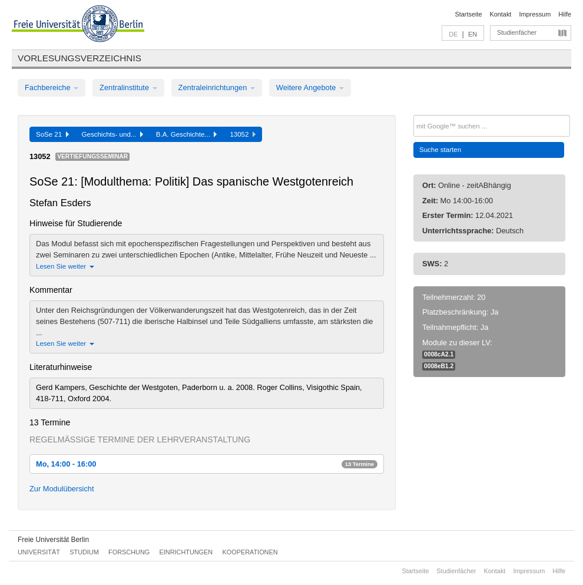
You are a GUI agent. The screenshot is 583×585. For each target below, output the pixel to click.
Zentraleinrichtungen (216, 87)
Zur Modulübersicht (61, 488)
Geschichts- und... (112, 134)
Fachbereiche (51, 87)
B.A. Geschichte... (186, 134)
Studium (84, 552)
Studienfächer (516, 32)
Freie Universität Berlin (53, 540)
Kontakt (501, 14)
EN (472, 34)
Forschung (129, 552)
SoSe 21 (52, 134)
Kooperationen (250, 552)
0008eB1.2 (438, 366)
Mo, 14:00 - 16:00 (206, 464)
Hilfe (564, 14)
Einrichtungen (186, 552)
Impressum (535, 14)
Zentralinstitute (128, 87)
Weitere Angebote (310, 87)
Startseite (468, 14)
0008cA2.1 (438, 354)
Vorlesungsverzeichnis (79, 58)
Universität (39, 552)
